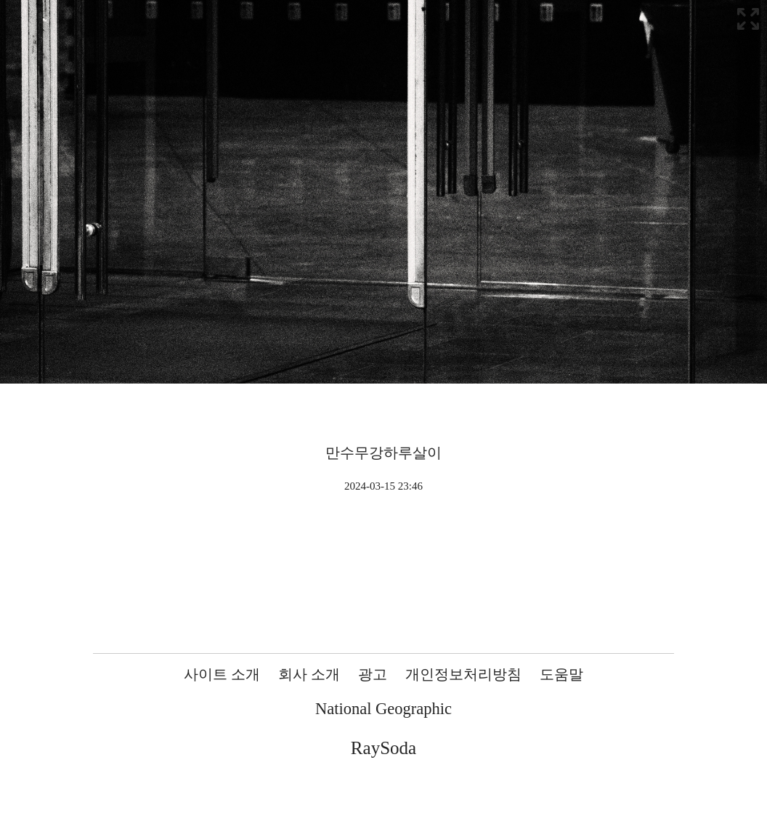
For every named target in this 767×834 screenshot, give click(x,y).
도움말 (561, 674)
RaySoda (383, 748)
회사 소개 (309, 674)
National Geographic (383, 709)
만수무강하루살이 (383, 453)
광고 (372, 674)
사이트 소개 (222, 674)
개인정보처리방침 (463, 674)
